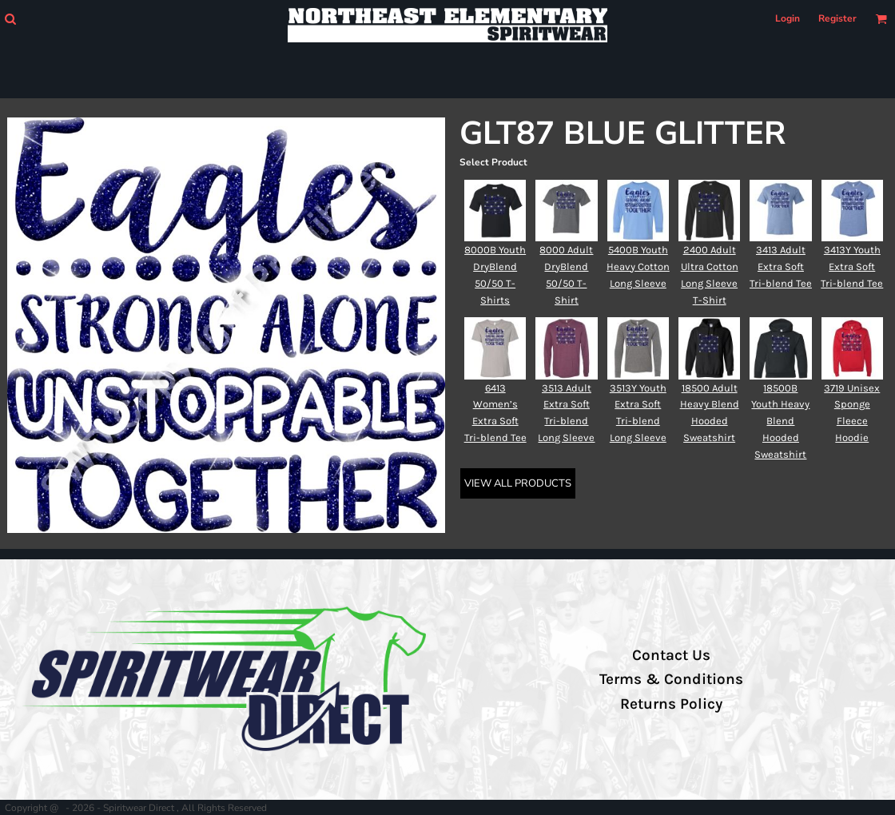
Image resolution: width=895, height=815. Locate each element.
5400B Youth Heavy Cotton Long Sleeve (638, 266)
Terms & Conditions (671, 679)
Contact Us (671, 655)
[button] (10, 19)
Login (787, 18)
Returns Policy (671, 704)
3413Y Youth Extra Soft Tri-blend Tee (852, 266)
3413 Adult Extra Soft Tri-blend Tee (781, 266)
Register (837, 18)
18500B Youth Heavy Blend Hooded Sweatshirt (780, 421)
